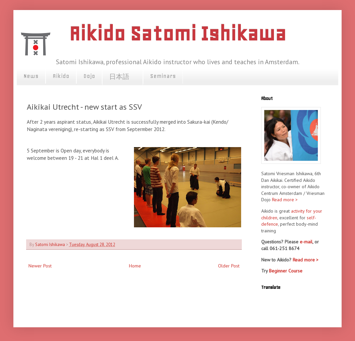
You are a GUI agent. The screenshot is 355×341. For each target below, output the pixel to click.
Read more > (285, 200)
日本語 (122, 77)
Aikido (61, 76)
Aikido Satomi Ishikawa (177, 33)
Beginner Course (285, 271)
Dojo (89, 76)
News (31, 76)
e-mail (306, 242)
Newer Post (40, 266)
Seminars (163, 76)
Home (135, 266)
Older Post (228, 266)
